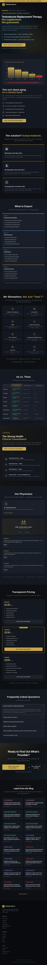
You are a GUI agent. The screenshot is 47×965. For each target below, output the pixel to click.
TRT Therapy (4, 918)
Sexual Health (5, 924)
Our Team (4, 936)
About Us (4, 934)
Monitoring (4, 922)
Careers (3, 941)
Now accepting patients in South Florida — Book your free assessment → (23, 1)
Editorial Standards (6, 951)
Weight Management (6, 926)
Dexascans (4, 927)
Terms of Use (4, 953)
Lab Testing (4, 920)
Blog (3, 939)
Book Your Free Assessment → (14, 44)
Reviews (4, 938)
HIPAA (3, 949)
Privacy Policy (5, 948)
